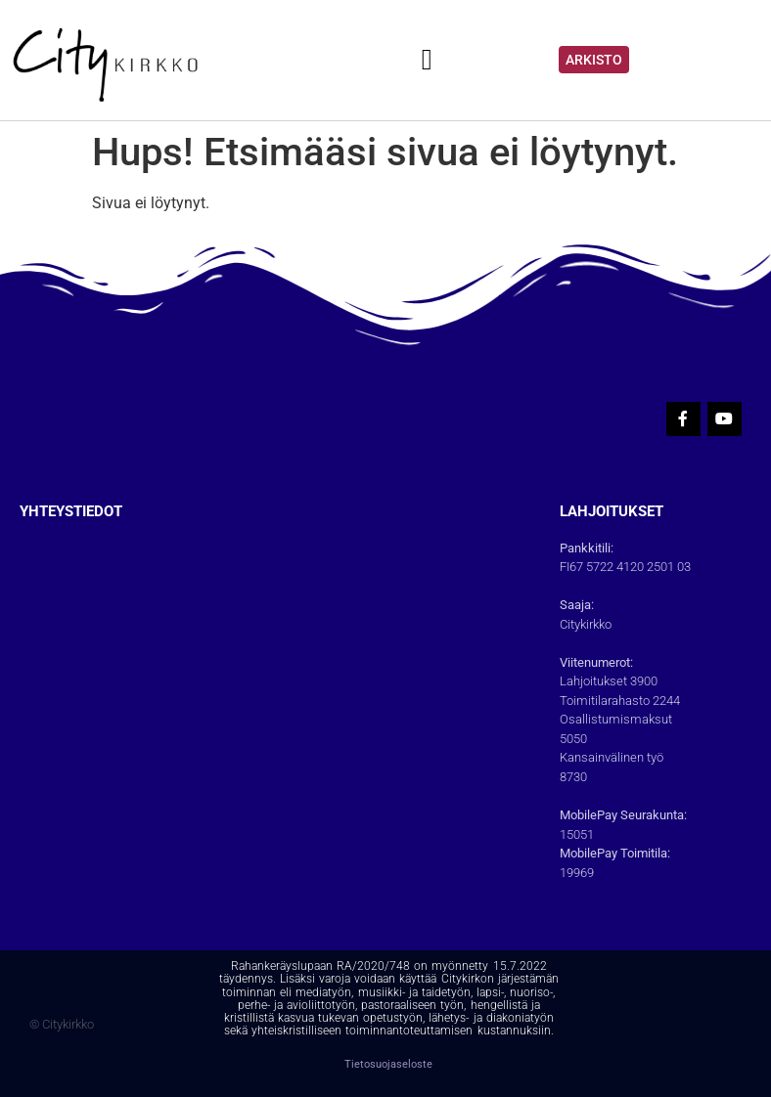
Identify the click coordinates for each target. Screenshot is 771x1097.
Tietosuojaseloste (388, 1064)
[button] (426, 60)
